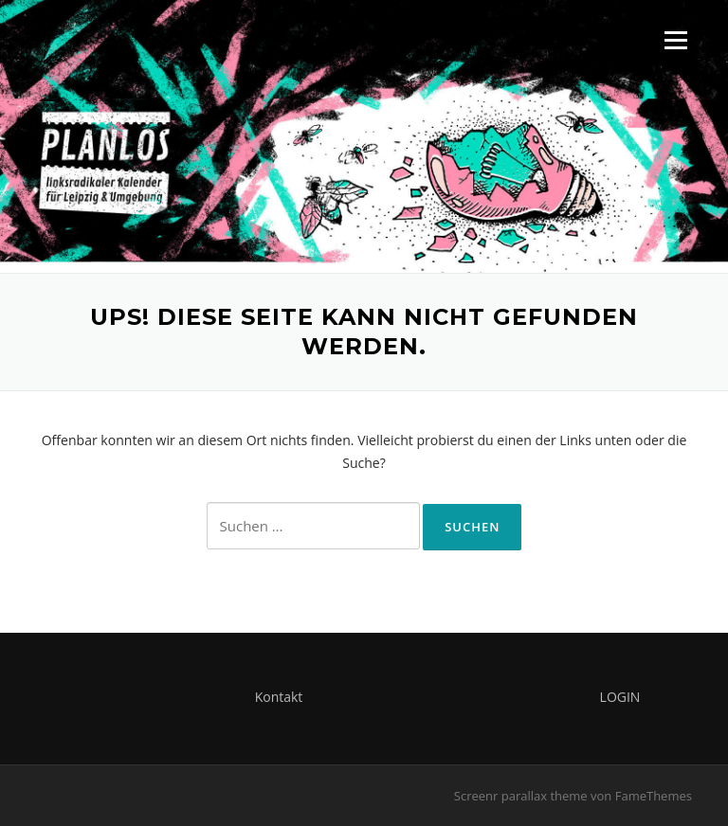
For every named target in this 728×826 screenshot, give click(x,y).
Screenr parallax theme (521, 795)
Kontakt (279, 697)
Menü (675, 40)
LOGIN (620, 697)
